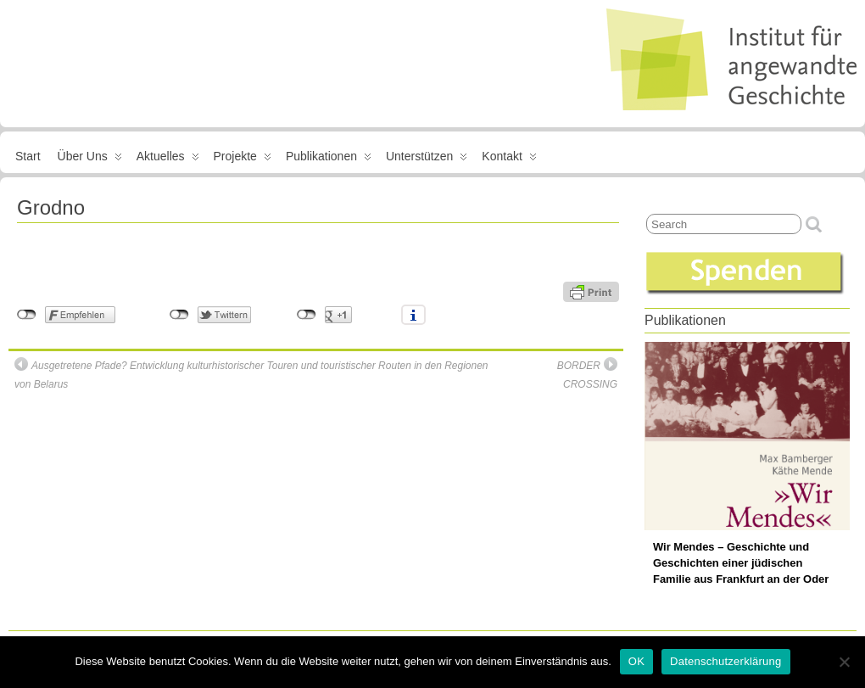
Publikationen (328, 159)
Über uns (90, 159)
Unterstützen (426, 159)
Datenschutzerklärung (725, 661)
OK (636, 661)
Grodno (51, 207)
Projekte (242, 159)
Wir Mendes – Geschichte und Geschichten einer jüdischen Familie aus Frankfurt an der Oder (741, 562)
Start (28, 156)
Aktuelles (168, 159)
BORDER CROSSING (587, 373)
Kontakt (509, 159)
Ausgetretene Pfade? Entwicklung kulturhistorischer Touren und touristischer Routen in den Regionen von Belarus (251, 373)
